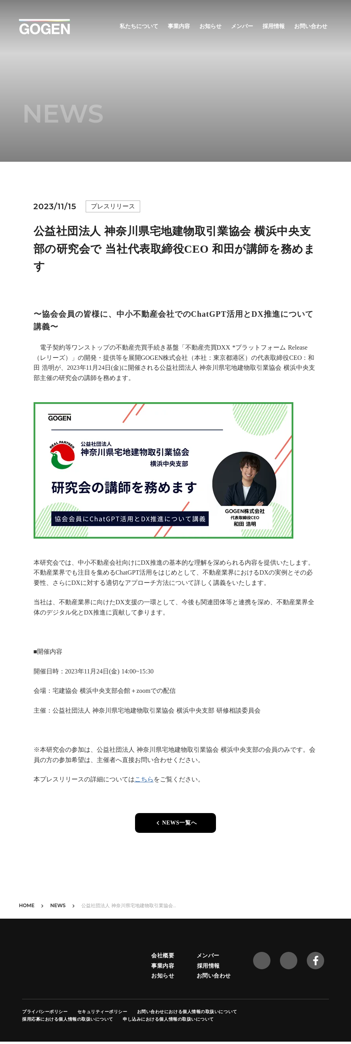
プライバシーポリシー (45, 1011)
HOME (26, 905)
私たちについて (139, 26)
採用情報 (274, 26)
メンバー (242, 26)
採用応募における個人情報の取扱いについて (67, 1019)
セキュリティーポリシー (102, 1011)
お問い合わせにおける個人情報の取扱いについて (187, 1011)
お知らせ (210, 26)
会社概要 (162, 955)
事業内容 (179, 26)
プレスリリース (113, 206)
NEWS (58, 905)
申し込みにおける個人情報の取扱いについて (168, 1019)
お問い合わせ (310, 26)
